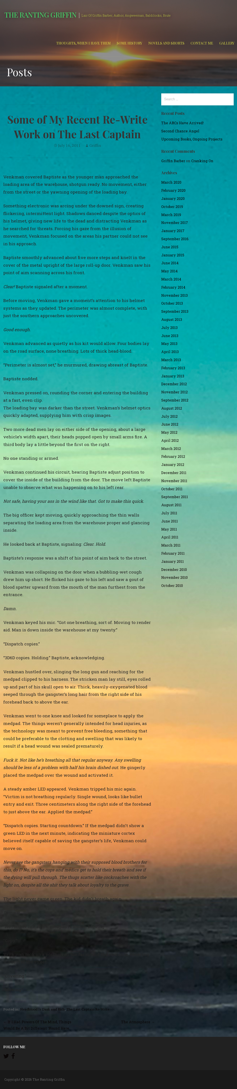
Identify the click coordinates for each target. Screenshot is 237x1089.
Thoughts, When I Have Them (83, 43)
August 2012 (171, 408)
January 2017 (172, 230)
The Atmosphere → (138, 1022)
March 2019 (171, 214)
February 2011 (173, 553)
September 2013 (174, 311)
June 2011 (169, 521)
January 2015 (172, 255)
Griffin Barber (173, 160)
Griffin (95, 145)
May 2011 (169, 529)
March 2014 (171, 279)
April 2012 (170, 440)
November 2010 (174, 577)
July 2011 (169, 513)
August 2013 (171, 319)
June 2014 (170, 263)
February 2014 (173, 287)
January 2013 (172, 376)
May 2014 (169, 271)
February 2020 (173, 190)
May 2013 (169, 343)
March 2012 (171, 448)
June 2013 (169, 335)
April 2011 (169, 537)
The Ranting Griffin (40, 14)
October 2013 (172, 303)
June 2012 (169, 424)
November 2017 (174, 222)
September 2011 (174, 496)
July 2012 (169, 416)
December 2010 (174, 569)
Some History (129, 43)
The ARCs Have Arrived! (182, 123)
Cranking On (202, 160)
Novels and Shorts (166, 43)
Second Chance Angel (180, 131)
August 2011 (171, 505)
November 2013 (174, 295)
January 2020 (173, 198)
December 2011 (173, 472)
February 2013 (173, 368)
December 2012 (174, 384)
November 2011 (174, 480)
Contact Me (202, 43)
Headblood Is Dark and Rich (42, 1009)
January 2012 (172, 464)
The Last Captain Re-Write (87, 1009)
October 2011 (171, 489)
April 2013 (170, 351)
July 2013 (169, 327)
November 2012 (174, 392)
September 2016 (174, 238)
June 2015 (169, 247)
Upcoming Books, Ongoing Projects (191, 139)
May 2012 (169, 432)
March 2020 (171, 182)
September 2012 (174, 400)
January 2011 (172, 561)
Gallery (226, 43)
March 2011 (170, 545)
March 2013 (171, 359)
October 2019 (172, 206)
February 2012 (173, 456)
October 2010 (172, 585)
